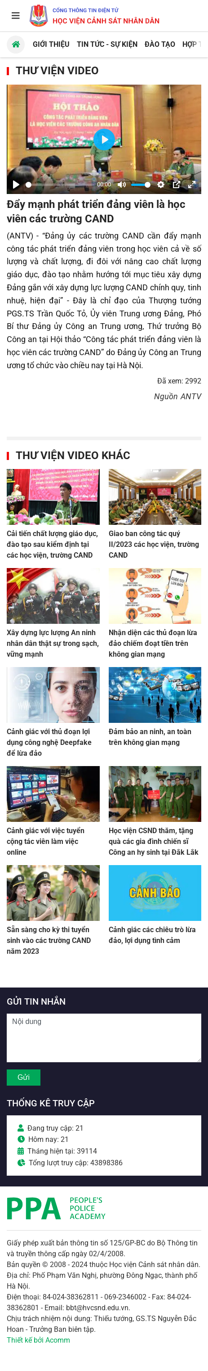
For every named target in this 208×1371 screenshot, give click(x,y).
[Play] (16, 184)
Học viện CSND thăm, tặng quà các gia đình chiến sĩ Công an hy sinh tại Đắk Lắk (154, 841)
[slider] (60, 184)
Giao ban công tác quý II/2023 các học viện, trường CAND (154, 544)
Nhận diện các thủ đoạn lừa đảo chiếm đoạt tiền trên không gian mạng (153, 643)
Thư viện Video (57, 70)
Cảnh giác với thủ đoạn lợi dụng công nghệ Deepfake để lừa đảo (49, 742)
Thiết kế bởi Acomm (38, 1340)
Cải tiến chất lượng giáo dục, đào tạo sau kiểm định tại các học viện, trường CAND (52, 544)
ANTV (191, 396)
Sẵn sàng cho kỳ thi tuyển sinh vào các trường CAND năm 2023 (49, 940)
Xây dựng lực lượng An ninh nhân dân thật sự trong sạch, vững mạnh (53, 643)
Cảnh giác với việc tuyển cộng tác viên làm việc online (45, 841)
